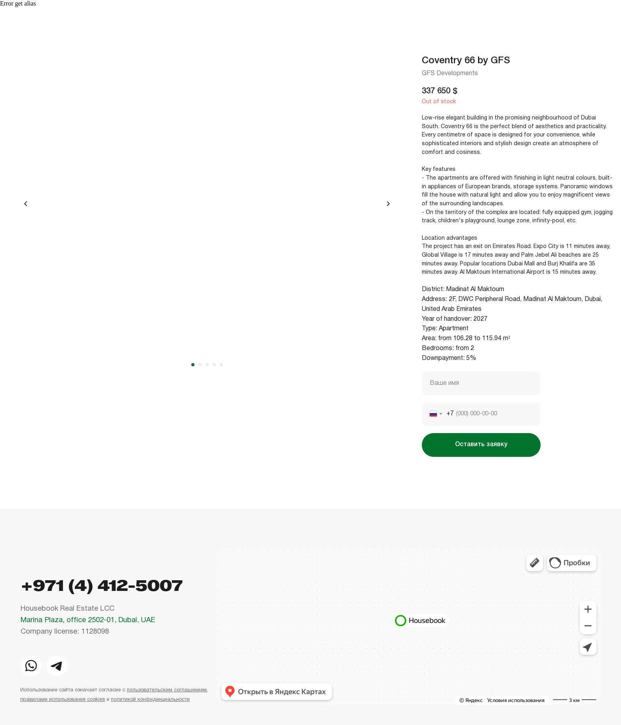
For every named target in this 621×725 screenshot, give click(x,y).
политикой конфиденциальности (150, 699)
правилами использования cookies (62, 699)
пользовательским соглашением (167, 690)
